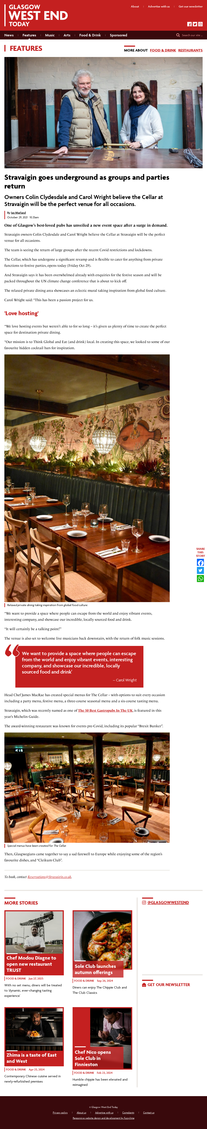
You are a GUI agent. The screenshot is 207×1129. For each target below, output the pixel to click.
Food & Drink (163, 50)
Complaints (128, 1112)
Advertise (159, 6)
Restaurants (190, 50)
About (135, 6)
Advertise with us (104, 1112)
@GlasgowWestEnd (168, 902)
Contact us (148, 1112)
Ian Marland (18, 213)
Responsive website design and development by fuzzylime (103, 1118)
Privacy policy (60, 1112)
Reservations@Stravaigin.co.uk (49, 877)
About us (81, 1112)
